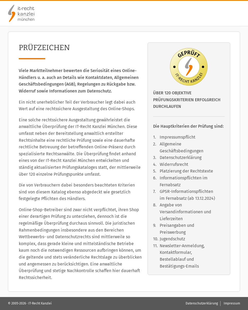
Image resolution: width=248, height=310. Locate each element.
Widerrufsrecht (174, 164)
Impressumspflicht (177, 137)
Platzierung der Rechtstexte (186, 171)
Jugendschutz (172, 238)
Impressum (232, 303)
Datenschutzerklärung (180, 157)
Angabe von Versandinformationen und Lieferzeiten (185, 211)
